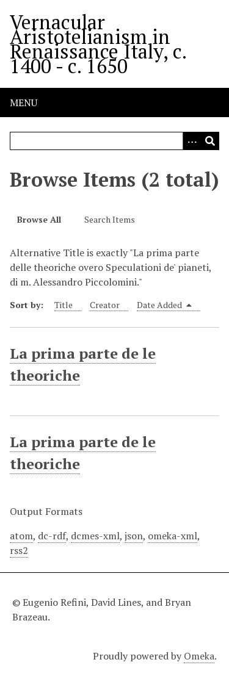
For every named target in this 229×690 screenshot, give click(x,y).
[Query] (114, 141)
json (134, 535)
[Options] (192, 141)
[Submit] (210, 141)
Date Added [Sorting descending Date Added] (164, 305)
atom (21, 535)
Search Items (109, 219)
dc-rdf (52, 535)
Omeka (199, 656)
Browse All (39, 219)
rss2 (19, 550)
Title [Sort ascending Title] (63, 305)
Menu (23, 102)
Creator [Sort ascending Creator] (105, 305)
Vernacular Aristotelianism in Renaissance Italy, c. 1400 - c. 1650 (98, 44)
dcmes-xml (95, 535)
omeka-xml (172, 535)
